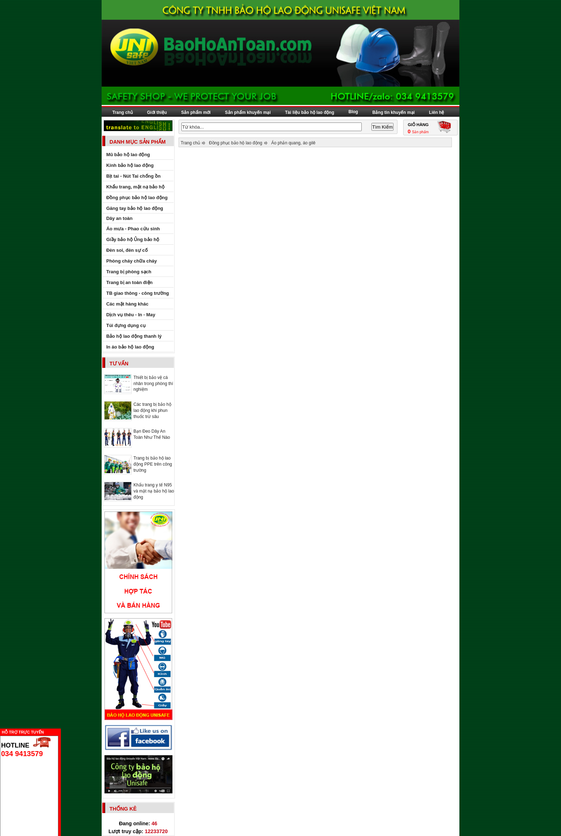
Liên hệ (436, 112)
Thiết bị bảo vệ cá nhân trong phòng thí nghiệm (153, 383)
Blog (353, 111)
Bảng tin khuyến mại (393, 112)
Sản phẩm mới (195, 112)
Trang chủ (122, 112)
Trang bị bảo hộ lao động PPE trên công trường (152, 464)
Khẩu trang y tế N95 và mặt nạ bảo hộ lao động (153, 491)
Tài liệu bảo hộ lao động (309, 112)
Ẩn (62, 731)
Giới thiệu (157, 112)
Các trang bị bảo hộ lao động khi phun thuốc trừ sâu (152, 410)
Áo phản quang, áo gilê (293, 142)
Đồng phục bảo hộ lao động (235, 142)
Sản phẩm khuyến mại (248, 112)
